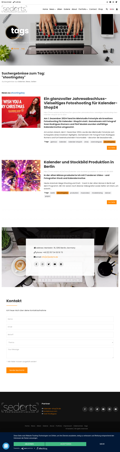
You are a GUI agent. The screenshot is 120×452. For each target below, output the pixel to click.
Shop (100, 9)
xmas (86, 142)
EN (112, 9)
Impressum (68, 426)
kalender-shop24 (75, 142)
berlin (53, 193)
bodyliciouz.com (50, 411)
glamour (54, 142)
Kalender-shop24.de (52, 408)
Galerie (67, 9)
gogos (47, 196)
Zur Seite (111, 148)
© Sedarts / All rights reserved (77, 429)
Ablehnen (29, 444)
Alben (59, 9)
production (74, 193)
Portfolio (83, 9)
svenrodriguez (96, 142)
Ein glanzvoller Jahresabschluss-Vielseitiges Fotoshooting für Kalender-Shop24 (80, 103)
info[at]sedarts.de (50, 257)
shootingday (109, 142)
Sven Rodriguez (50, 413)
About (74, 9)
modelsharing (97, 193)
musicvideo (85, 193)
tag (23, 48)
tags (86, 426)
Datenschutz (78, 426)
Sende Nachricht (16, 370)
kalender (62, 142)
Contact (93, 9)
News (52, 9)
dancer (108, 193)
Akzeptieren (65, 444)
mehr (102, 444)
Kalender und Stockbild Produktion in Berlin (79, 164)
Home (45, 9)
